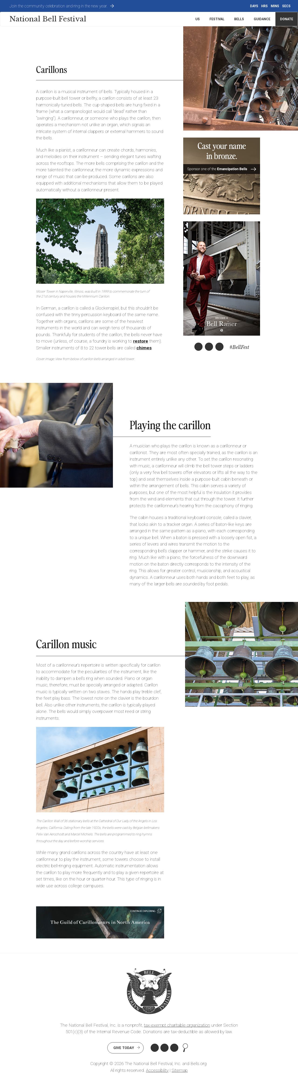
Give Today (123, 1048)
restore (140, 341)
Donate (286, 19)
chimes (144, 348)
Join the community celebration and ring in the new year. (58, 5)
